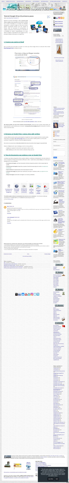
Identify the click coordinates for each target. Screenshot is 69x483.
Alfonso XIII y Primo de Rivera (58, 343)
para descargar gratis (59, 42)
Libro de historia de (59, 39)
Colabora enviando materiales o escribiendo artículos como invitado (59, 109)
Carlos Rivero (57, 132)
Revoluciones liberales (57, 334)
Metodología (44, 1)
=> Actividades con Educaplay (31, 189)
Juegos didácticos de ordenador (59, 423)
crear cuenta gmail (10, 217)
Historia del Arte (56, 419)
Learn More (50, 479)
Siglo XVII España (56, 314)
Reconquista (55, 297)
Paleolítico (55, 267)
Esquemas (55, 411)
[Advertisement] (27, 280)
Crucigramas (55, 398)
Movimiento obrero (56, 335)
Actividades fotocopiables (58, 384)
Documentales (56, 400)
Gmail (19, 209)
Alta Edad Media (56, 292)
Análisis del (40, 462)
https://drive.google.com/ (20, 138)
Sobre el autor (61, 124)
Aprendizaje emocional (57, 391)
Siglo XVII (55, 313)
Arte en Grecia (56, 281)
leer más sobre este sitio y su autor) (55, 455)
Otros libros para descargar (59, 57)
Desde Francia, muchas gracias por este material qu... (14, 266)
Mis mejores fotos (56, 429)
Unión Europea (56, 354)
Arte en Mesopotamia (57, 276)
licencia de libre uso (59, 41)
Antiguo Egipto (55, 277)
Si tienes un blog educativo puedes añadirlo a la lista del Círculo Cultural (58, 113)
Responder (9, 213)
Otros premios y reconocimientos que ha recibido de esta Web (15, 472)
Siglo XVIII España (56, 317)
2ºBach (61, 26)
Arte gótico (55, 302)
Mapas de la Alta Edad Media (62, 240)
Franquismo (55, 355)
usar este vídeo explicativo (29, 121)
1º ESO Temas (55, 369)
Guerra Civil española (57, 347)
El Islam (54, 293)
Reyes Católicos (56, 309)
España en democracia (57, 357)
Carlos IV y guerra (56, 329)
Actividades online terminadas (58, 385)
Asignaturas (20, 1)
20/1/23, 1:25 (11, 206)
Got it (57, 479)
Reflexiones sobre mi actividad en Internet (43, 465)
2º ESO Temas (55, 377)
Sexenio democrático (57, 338)
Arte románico (55, 301)
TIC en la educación (56, 438)
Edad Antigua (55, 403)
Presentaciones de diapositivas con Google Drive (8, 191)
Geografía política (56, 415)
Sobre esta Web (62, 125)
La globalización (56, 359)
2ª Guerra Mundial (56, 350)
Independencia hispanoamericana (56, 332)
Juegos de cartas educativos (58, 422)
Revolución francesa (57, 328)
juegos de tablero (56, 447)
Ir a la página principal (46, 190)
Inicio (3, 1)
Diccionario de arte (56, 399)
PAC (56, 26)
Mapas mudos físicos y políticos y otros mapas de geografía (61, 182)
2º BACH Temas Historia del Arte (59, 371)
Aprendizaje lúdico (10, 18)
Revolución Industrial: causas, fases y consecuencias (62, 201)
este (36, 121)
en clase (42, 466)
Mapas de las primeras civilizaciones (60, 172)
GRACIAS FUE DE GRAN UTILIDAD (9, 265)
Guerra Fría (60, 210)
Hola (4, 262)
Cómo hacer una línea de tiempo (61, 191)
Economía (55, 402)
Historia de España (56, 418)
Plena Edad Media (56, 294)
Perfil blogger (61, 126)
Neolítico (54, 268)
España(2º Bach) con (59, 40)
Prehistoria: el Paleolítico (60, 230)
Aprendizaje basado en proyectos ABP (57, 390)
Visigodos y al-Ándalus (57, 296)
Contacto (64, 1)
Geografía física (56, 414)
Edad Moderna (56, 407)
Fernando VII (55, 330)
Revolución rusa (56, 342)
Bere (8, 206)
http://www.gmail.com (8, 48)
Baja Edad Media (56, 298)
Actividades (36, 1)
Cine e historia (56, 396)
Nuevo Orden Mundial (57, 358)
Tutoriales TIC (16, 18)
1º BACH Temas (56, 368)
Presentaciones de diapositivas (59, 432)
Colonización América (57, 310)
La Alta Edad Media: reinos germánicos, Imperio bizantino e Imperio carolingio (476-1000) (61, 220)
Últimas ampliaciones (55, 1)
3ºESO (59, 26)
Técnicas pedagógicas (57, 442)
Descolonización (56, 351)
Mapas (54, 427)
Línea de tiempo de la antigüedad (61, 163)
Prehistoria (55, 431)
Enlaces (54, 410)
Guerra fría (55, 353)
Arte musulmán (56, 300)
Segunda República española (58, 346)
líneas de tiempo (56, 448)
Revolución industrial (57, 326)
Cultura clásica (56, 285)
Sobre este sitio (10, 1)
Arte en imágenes (56, 394)
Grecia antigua (56, 280)
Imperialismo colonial (57, 339)
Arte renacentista (56, 318)
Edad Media (55, 406)
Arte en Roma (55, 284)
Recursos (28, 1)
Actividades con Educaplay (58, 381)
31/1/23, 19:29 (16, 217)
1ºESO (54, 26)
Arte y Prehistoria (56, 269)
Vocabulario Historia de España (59, 443)
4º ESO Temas (55, 380)
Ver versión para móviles (27, 256)
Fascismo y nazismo (57, 349)
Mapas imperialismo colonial (60, 250)
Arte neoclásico (56, 325)
